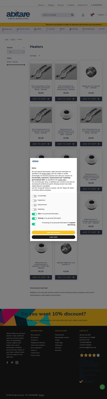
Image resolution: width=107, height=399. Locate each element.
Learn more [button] (53, 237)
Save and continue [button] (53, 232)
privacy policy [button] (46, 173)
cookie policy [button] (62, 180)
